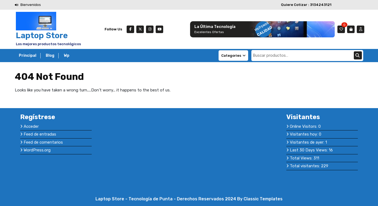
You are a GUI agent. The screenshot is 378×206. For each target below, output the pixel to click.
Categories (233, 56)
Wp (66, 55)
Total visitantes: (305, 166)
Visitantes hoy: (304, 134)
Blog (50, 55)
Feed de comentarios (43, 142)
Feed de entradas (40, 134)
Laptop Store (42, 35)
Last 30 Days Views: (309, 150)
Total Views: (301, 158)
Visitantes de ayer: (307, 142)
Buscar (358, 55)
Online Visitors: (304, 126)
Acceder (31, 126)
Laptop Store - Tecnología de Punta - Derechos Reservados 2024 (166, 198)
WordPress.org (37, 150)
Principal (27, 55)
